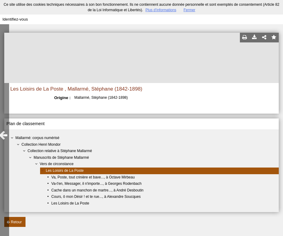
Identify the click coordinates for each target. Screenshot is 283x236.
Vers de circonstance (56, 164)
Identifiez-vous (15, 19)
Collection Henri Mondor (41, 144)
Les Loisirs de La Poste (65, 170)
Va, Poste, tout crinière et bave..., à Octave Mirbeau (93, 177)
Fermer (189, 10)
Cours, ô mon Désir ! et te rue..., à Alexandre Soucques (96, 196)
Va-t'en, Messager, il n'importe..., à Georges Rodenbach (96, 183)
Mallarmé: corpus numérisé (37, 138)
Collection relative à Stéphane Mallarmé (60, 151)
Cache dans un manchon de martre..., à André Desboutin (97, 190)
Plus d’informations (160, 10)
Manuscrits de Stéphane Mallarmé (61, 157)
